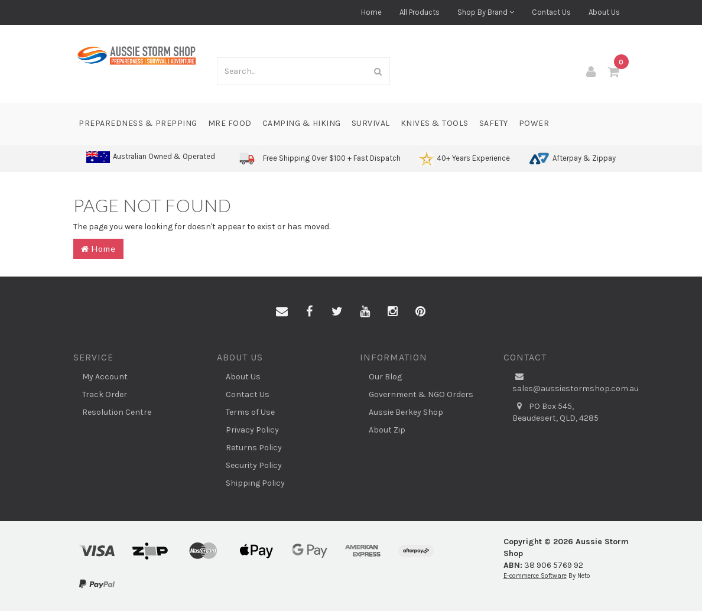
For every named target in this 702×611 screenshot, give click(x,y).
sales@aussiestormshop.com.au (570, 382)
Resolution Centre (116, 412)
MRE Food (230, 123)
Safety (493, 123)
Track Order (104, 394)
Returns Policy (254, 448)
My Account (105, 377)
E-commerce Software (535, 576)
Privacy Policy (252, 430)
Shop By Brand (485, 12)
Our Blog (385, 377)
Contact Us (551, 12)
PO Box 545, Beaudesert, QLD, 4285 (555, 412)
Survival (371, 123)
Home (371, 12)
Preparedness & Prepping (138, 123)
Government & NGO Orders (421, 394)
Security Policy (254, 465)
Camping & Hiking (301, 123)
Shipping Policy (255, 483)
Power (534, 123)
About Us (604, 12)
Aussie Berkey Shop (406, 412)
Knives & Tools (435, 123)
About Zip (387, 430)
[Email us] (282, 312)
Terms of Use (250, 412)
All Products (419, 12)
